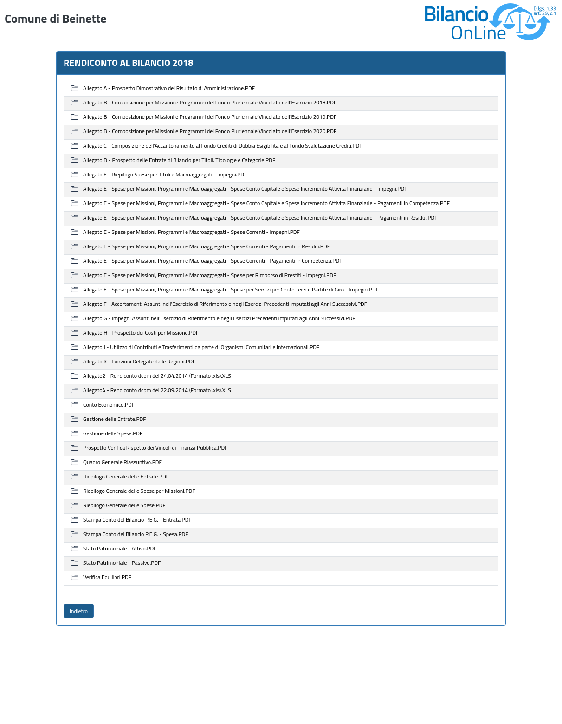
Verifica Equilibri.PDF (107, 578)
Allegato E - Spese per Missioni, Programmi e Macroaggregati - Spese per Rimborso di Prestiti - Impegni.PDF (209, 275)
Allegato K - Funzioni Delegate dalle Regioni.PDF (139, 362)
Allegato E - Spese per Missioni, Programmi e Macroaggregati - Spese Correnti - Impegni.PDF (191, 232)
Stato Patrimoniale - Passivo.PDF (122, 563)
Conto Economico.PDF (109, 405)
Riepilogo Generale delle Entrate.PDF (126, 477)
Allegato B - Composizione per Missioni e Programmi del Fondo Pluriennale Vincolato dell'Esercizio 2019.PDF (209, 117)
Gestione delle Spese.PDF (112, 434)
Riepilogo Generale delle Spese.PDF (124, 506)
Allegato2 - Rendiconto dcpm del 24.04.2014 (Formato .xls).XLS (157, 376)
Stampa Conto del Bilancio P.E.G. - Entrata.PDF (137, 520)
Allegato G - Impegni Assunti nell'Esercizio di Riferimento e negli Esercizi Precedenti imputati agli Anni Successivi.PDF (219, 319)
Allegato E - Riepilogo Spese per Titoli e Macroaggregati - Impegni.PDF (165, 175)
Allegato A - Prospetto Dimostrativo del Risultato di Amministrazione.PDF (169, 88)
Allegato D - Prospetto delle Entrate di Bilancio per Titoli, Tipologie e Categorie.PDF (179, 160)
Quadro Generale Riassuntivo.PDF (122, 462)
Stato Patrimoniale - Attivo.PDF (119, 549)
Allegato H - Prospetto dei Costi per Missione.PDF (141, 333)
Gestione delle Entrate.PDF (114, 419)
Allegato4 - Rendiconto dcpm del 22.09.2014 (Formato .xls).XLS (157, 390)
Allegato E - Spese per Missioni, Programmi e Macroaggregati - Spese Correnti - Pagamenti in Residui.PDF (206, 247)
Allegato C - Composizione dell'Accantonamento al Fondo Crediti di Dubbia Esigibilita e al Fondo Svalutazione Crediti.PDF (222, 146)
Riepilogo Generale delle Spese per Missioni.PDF (139, 491)
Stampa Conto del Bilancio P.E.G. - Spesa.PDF (135, 534)
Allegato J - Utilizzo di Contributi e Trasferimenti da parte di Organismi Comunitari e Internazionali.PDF (201, 347)
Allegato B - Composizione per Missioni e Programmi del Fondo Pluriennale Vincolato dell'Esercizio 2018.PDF (209, 103)
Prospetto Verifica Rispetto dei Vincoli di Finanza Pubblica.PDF (155, 448)
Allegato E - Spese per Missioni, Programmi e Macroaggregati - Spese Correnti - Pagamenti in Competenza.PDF (212, 261)
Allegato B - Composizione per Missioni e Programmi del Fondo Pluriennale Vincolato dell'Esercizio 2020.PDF (209, 132)
